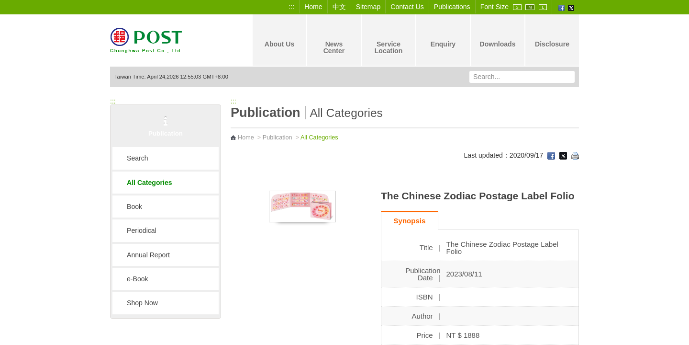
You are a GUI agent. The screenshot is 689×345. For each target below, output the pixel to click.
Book (134, 206)
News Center (334, 39)
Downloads (497, 36)
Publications (452, 7)
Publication (277, 137)
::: (291, 7)
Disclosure (552, 36)
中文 (339, 7)
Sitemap (368, 7)
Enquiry (443, 36)
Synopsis (410, 221)
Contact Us (407, 7)
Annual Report (148, 255)
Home (313, 7)
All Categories (149, 182)
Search (137, 158)
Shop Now (142, 303)
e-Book (137, 279)
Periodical (141, 230)
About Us (280, 36)
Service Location (389, 39)
